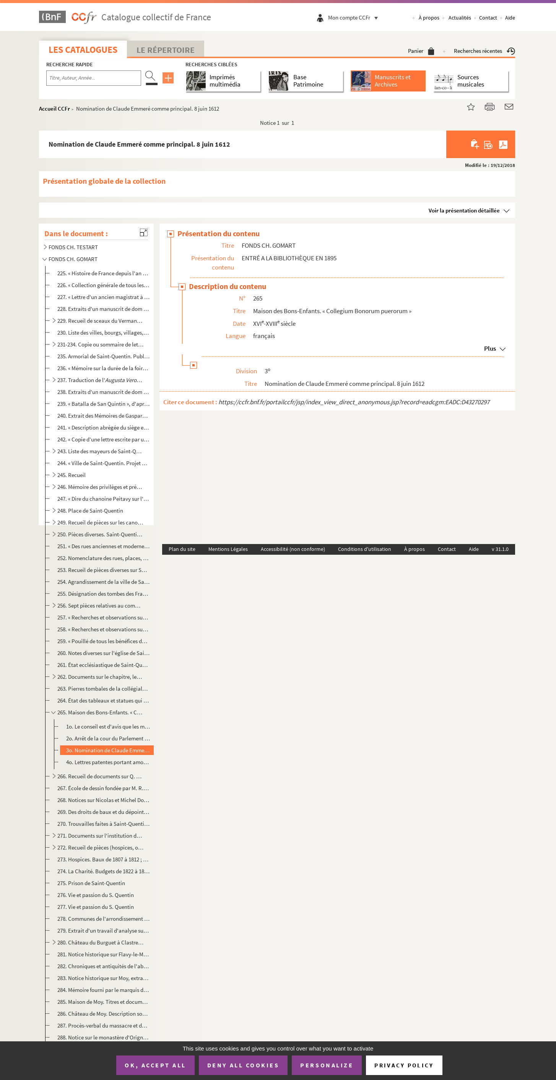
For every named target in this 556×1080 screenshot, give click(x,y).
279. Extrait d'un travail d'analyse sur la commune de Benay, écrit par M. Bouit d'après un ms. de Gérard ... (103, 930)
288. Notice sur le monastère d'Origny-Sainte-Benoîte (103, 1037)
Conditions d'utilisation (364, 549)
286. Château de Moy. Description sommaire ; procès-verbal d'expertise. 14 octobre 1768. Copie (103, 1013)
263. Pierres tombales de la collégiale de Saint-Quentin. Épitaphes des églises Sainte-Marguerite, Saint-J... (103, 688)
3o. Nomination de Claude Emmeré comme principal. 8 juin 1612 (108, 750)
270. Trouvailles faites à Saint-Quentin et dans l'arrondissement (103, 823)
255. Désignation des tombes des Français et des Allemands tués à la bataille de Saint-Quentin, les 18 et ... (103, 593)
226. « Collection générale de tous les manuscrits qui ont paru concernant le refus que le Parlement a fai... (103, 285)
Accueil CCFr (54, 108)
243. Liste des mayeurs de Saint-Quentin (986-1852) (100, 451)
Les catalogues (83, 50)
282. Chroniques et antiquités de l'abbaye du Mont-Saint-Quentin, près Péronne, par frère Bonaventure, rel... (103, 966)
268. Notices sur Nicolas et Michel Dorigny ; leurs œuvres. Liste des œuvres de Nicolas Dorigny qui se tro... (103, 800)
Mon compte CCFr (355, 17)
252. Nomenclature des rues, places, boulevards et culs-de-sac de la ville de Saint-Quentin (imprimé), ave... (103, 558)
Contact (488, 17)
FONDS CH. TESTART (73, 247)
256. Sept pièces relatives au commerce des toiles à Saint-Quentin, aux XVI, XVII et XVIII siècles (100, 605)
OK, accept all (155, 1065)
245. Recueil (71, 475)
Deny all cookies (243, 1065)
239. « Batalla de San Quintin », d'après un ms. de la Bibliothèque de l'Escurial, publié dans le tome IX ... (103, 403)
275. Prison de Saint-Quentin (91, 883)
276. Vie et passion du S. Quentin (95, 895)
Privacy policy (404, 1065)
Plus (490, 348)
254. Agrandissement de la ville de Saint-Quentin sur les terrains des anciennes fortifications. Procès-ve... (103, 581)
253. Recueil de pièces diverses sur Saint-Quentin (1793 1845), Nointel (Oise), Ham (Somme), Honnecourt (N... (103, 569)
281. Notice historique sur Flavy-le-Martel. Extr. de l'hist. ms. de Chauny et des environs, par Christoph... (103, 954)
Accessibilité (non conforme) (293, 549)
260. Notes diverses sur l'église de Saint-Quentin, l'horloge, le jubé (103, 653)
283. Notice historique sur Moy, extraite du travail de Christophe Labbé (103, 978)
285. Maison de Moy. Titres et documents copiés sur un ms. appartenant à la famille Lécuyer (103, 1001)
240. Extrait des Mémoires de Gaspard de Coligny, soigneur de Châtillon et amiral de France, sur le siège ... (103, 415)
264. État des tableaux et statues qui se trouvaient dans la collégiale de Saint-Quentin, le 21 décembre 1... (103, 700)
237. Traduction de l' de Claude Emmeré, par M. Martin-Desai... (100, 380)
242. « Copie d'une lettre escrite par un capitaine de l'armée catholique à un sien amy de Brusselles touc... (103, 439)
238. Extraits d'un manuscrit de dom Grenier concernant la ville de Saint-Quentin (103, 391)
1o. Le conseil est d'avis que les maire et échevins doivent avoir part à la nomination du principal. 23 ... (108, 726)
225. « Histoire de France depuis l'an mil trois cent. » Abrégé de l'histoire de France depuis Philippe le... (103, 273)
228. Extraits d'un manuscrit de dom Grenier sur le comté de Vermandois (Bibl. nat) (103, 308)
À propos (429, 17)
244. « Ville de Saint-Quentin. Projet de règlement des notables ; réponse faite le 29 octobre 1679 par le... (103, 463)
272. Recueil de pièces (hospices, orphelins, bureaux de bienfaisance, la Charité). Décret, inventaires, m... (100, 847)
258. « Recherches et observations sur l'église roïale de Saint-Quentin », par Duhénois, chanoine (103, 629)
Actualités (460, 17)
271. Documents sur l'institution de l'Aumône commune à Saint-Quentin (100, 835)
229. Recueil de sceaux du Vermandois (100, 320)
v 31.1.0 (500, 549)
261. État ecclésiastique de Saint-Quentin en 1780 (103, 664)
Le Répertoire (166, 49)
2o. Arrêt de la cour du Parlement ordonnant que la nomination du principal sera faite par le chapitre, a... (108, 738)
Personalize (326, 1065)
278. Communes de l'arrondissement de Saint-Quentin (103, 918)
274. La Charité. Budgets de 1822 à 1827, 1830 (103, 871)
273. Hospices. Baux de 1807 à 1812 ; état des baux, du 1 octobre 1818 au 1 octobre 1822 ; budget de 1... (103, 859)
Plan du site (182, 549)
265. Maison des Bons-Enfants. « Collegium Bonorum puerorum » (100, 712)
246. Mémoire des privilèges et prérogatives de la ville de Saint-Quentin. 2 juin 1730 (100, 486)
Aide (510, 17)
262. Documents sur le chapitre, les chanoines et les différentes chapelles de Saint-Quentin (100, 676)
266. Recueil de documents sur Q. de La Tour (100, 776)
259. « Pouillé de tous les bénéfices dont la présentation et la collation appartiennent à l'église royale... (103, 641)
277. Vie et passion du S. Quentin (95, 906)
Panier (421, 50)
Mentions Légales (228, 549)
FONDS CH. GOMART (73, 259)
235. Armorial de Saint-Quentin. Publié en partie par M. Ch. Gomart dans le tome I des (103, 356)
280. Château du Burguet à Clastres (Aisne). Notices (100, 942)
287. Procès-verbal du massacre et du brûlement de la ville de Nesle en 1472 (103, 1025)
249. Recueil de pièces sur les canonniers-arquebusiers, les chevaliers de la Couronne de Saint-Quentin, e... (100, 522)
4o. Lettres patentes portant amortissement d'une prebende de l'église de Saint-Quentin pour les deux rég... (108, 762)
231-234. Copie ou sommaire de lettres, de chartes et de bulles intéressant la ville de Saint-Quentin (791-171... (100, 344)
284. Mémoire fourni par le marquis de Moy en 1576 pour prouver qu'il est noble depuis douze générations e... (103, 989)
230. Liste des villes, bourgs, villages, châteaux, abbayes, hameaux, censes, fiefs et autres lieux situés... (103, 332)
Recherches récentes (484, 50)
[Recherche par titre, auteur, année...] (93, 78)
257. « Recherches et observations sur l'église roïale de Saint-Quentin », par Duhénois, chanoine (103, 617)
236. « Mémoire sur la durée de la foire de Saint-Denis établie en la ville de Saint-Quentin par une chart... (103, 368)
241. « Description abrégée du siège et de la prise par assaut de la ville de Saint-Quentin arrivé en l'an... (103, 427)
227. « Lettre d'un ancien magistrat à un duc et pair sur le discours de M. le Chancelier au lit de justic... (103, 297)
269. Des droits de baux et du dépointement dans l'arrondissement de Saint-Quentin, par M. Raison (103, 811)
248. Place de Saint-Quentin (90, 510)
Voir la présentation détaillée (464, 210)
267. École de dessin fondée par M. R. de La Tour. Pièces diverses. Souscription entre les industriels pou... (103, 788)
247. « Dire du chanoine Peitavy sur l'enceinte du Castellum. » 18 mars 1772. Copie (103, 498)
